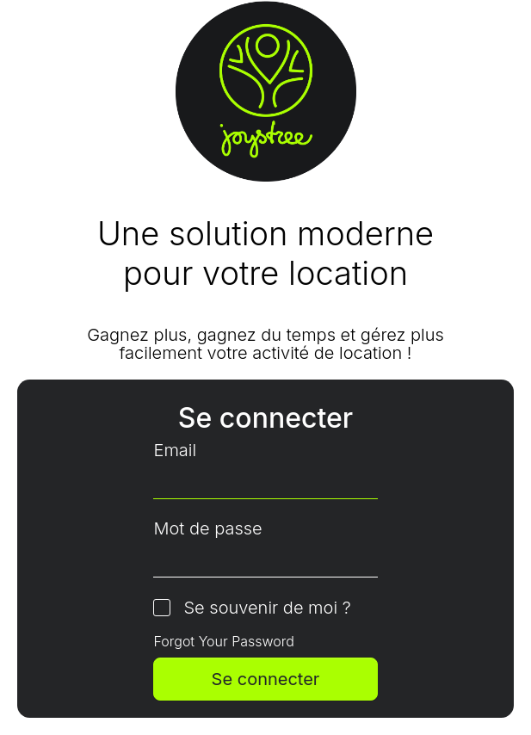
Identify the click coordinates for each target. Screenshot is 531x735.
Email (174, 451)
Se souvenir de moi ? (266, 608)
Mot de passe (207, 529)
